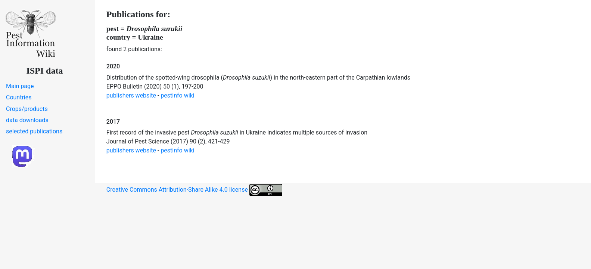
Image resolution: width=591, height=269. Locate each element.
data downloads (27, 120)
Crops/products (27, 108)
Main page (20, 86)
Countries (18, 97)
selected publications (34, 131)
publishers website (131, 95)
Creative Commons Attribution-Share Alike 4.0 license (194, 190)
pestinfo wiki (177, 95)
